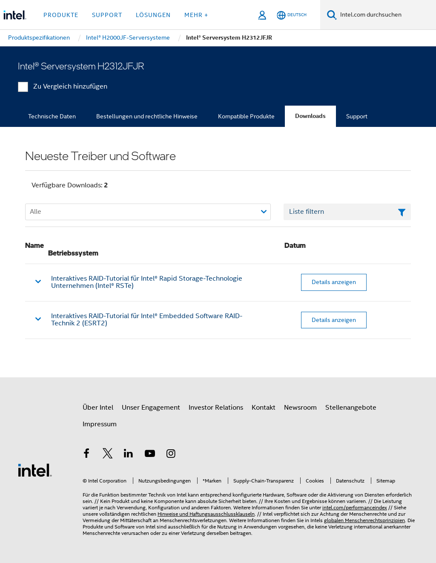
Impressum (100, 424)
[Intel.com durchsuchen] (386, 15)
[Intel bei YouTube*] (150, 454)
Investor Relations (216, 407)
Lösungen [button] (153, 15)
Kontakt (263, 407)
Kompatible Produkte (246, 116)
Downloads (310, 116)
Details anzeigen (334, 282)
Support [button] (107, 15)
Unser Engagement (151, 407)
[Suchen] (332, 14)
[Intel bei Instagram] (171, 454)
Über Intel (98, 407)
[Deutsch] (292, 15)
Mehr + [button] (196, 15)
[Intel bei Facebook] (86, 454)
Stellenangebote (350, 407)
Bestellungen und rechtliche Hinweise (147, 116)
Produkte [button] (60, 15)
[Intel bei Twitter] (107, 454)
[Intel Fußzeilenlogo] (35, 469)
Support (356, 116)
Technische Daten (52, 116)
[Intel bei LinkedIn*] (128, 454)
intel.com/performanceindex (354, 507)
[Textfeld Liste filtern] (347, 212)
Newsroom (300, 407)
